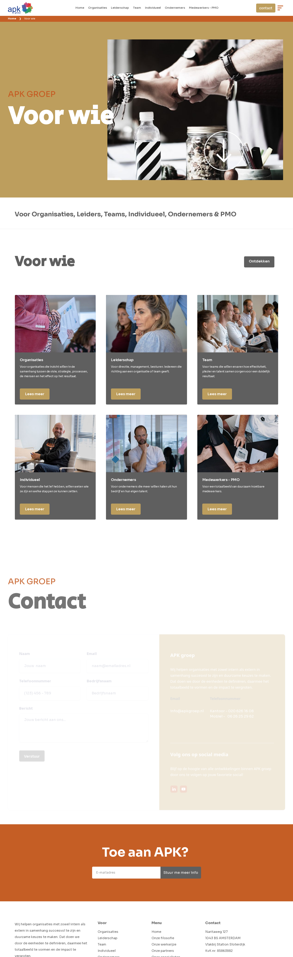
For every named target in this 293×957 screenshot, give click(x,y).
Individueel (153, 8)
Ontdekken (259, 261)
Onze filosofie (163, 938)
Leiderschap (120, 8)
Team (137, 8)
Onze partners (163, 951)
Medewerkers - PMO (204, 8)
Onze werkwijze (164, 944)
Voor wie (29, 18)
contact (265, 8)
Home (79, 8)
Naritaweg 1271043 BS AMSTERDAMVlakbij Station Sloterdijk (225, 938)
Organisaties (97, 8)
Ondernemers (175, 8)
